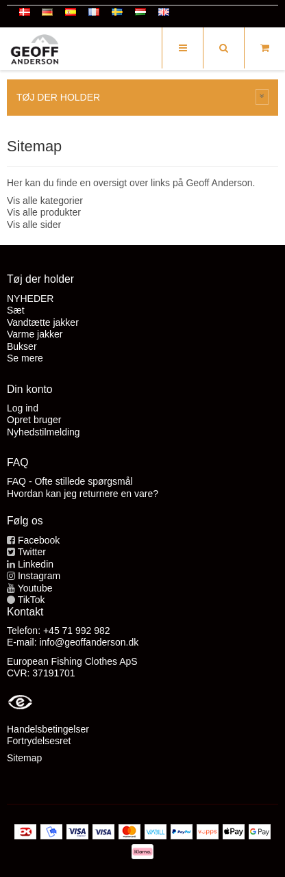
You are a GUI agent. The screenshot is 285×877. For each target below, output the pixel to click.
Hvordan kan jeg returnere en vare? (82, 493)
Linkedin (35, 564)
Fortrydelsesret (39, 740)
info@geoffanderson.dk (88, 642)
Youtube (35, 588)
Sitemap (24, 757)
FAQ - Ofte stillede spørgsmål (70, 481)
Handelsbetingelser (48, 729)
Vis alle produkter (44, 212)
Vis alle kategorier (45, 200)
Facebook (39, 540)
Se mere (25, 358)
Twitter (32, 551)
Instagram (39, 575)
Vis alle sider (34, 224)
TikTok (31, 599)
